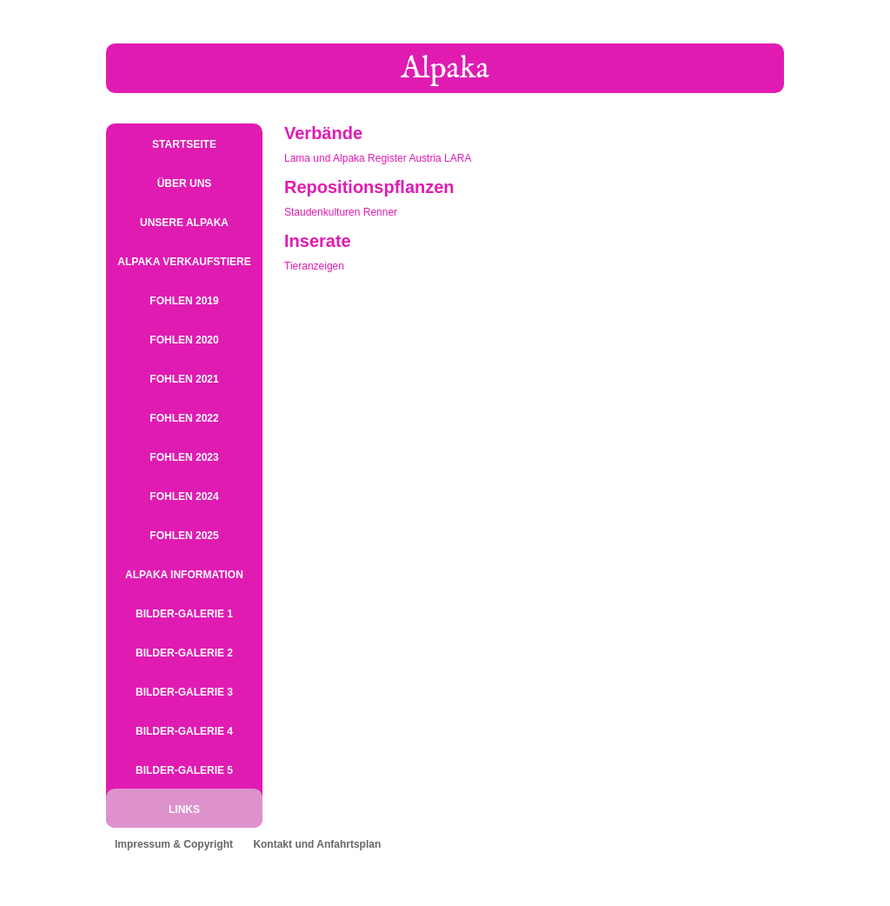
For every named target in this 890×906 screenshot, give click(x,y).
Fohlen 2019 (183, 301)
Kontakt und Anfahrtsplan (317, 844)
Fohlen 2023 (183, 457)
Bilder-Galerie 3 (184, 692)
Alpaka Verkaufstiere (183, 262)
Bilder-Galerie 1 (184, 614)
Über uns (184, 183)
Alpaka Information (184, 575)
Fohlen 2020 (183, 340)
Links (184, 809)
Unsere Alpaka (184, 223)
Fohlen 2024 (183, 496)
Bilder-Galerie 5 (184, 770)
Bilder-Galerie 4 (184, 731)
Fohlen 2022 (183, 418)
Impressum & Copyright (174, 844)
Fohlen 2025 (183, 536)
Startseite (184, 144)
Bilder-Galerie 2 (184, 653)
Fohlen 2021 (183, 379)
